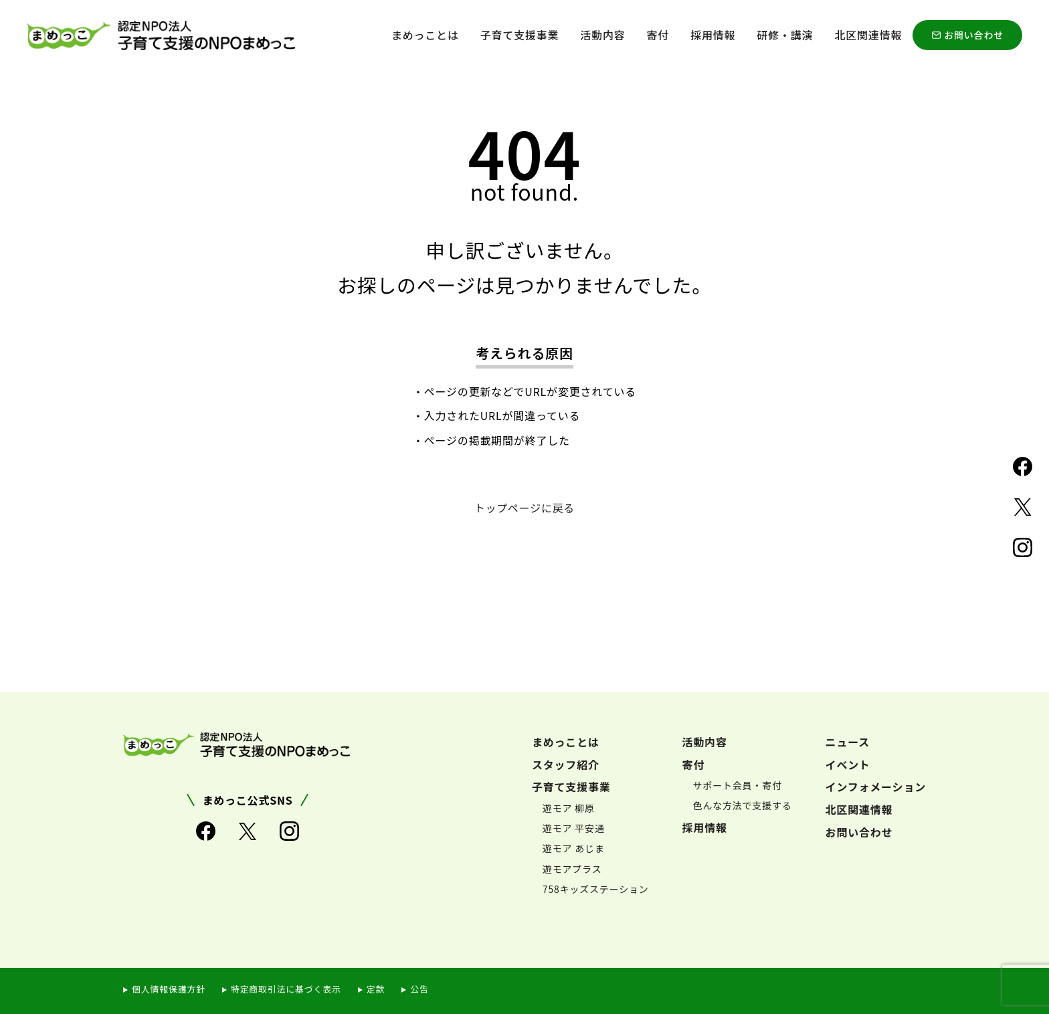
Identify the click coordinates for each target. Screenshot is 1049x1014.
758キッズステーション (596, 888)
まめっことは (425, 35)
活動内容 (602, 35)
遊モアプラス (572, 868)
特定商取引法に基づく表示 (286, 988)
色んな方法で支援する (742, 805)
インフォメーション (876, 786)
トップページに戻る (524, 508)
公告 (420, 988)
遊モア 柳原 (569, 807)
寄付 (658, 35)
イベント (848, 764)
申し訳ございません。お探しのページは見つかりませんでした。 (524, 267)
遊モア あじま (574, 848)
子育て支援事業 (519, 35)
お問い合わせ (974, 34)
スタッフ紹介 (565, 764)
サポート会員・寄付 (737, 784)
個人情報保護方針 (168, 988)
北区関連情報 (868, 35)
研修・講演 (785, 35)
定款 (376, 988)
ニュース (848, 741)
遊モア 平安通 (574, 827)
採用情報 (712, 35)
